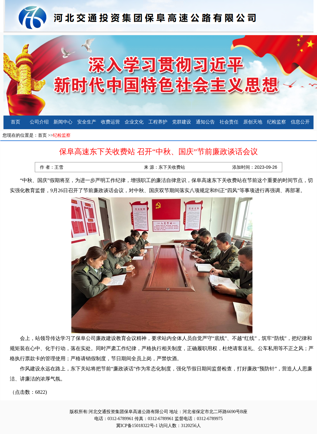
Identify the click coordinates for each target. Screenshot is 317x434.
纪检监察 (276, 121)
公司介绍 (39, 121)
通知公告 (205, 121)
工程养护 (157, 121)
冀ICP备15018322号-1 (137, 425)
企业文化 (134, 121)
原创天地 (252, 121)
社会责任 (229, 121)
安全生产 (86, 121)
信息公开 (300, 121)
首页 (15, 121)
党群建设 (181, 121)
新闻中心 (62, 121)
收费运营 (110, 121)
